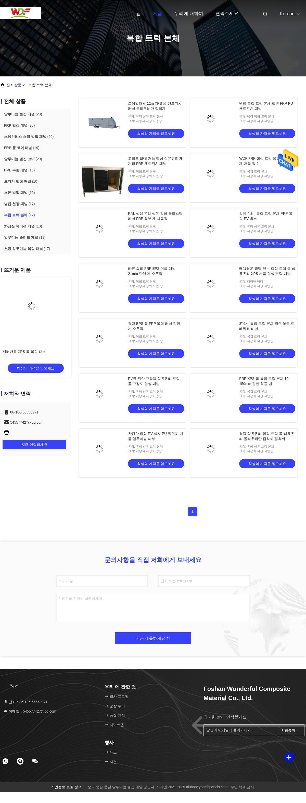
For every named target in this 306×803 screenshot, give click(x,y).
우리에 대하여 (188, 13)
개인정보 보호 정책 (66, 787)
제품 (157, 13)
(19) (21, 148)
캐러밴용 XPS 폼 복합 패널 (24, 352)
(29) (23, 114)
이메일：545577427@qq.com (30, 711)
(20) (29, 137)
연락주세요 (226, 13)
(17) (19, 204)
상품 (17, 85)
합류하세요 (289, 730)
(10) (19, 170)
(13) (25, 237)
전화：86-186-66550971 (25, 702)
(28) (19, 125)
